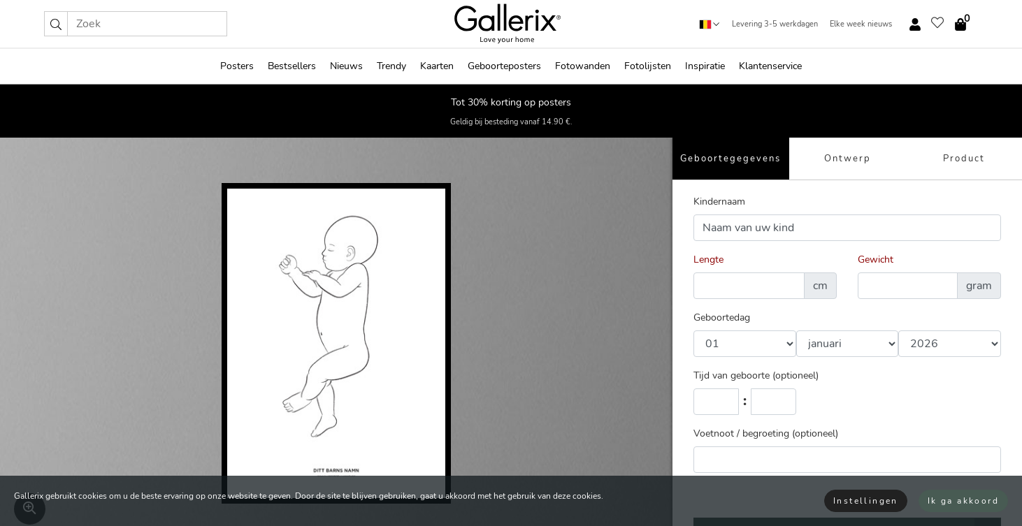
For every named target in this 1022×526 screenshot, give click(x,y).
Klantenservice (770, 66)
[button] (56, 23)
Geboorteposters (504, 66)
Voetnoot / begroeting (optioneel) (765, 433)
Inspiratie (705, 66)
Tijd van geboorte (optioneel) (756, 375)
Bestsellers (292, 66)
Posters (237, 66)
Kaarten (437, 66)
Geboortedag (721, 317)
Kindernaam (719, 201)
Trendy (391, 66)
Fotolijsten (647, 66)
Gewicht (875, 259)
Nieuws (346, 66)
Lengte (708, 259)
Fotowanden (582, 66)
